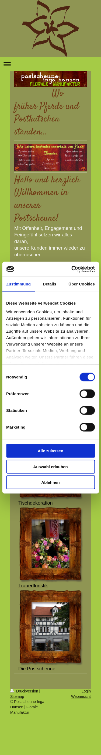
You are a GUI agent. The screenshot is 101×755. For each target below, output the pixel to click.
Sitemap (17, 696)
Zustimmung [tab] (18, 284)
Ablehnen (50, 482)
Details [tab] (49, 284)
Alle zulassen (50, 451)
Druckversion (24, 691)
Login (86, 691)
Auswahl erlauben (50, 466)
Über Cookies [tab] (81, 284)
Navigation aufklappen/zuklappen (50, 64)
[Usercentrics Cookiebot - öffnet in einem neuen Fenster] (72, 269)
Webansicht (81, 696)
